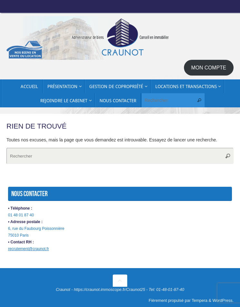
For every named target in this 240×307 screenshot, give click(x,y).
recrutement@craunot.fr (28, 249)
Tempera (199, 300)
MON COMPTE (208, 67)
